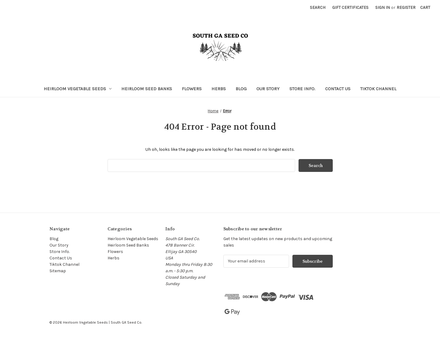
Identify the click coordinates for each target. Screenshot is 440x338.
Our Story (268, 88)
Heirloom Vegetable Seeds (78, 88)
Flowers (192, 88)
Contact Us (337, 88)
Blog (241, 88)
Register (406, 7)
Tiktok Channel (378, 88)
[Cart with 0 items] (425, 7)
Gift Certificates (350, 7)
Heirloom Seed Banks (146, 88)
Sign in (382, 7)
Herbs (218, 88)
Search (317, 7)
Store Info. (302, 88)
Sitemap (58, 270)
